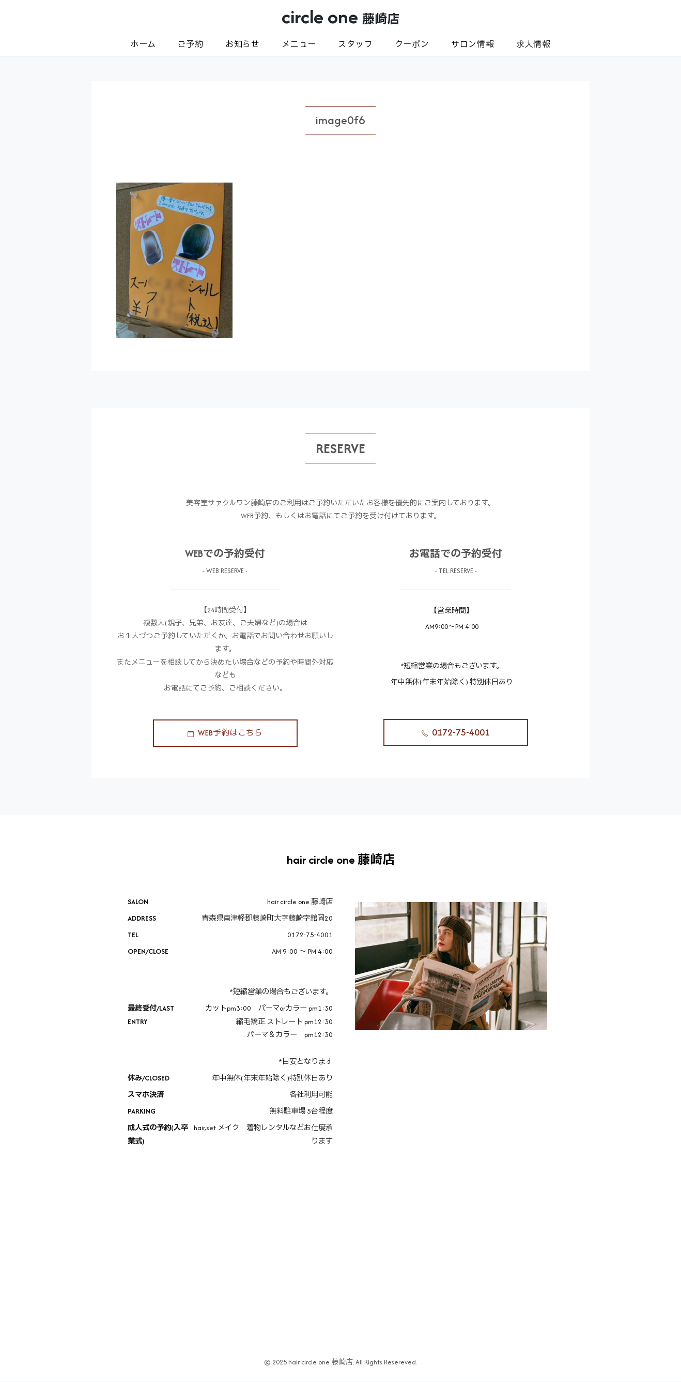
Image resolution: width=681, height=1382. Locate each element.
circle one (340, 16)
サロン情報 (472, 44)
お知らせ (242, 44)
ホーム (143, 44)
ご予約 (190, 44)
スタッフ (355, 44)
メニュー (299, 44)
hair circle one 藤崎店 (341, 861)
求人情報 (533, 44)
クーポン (412, 44)
